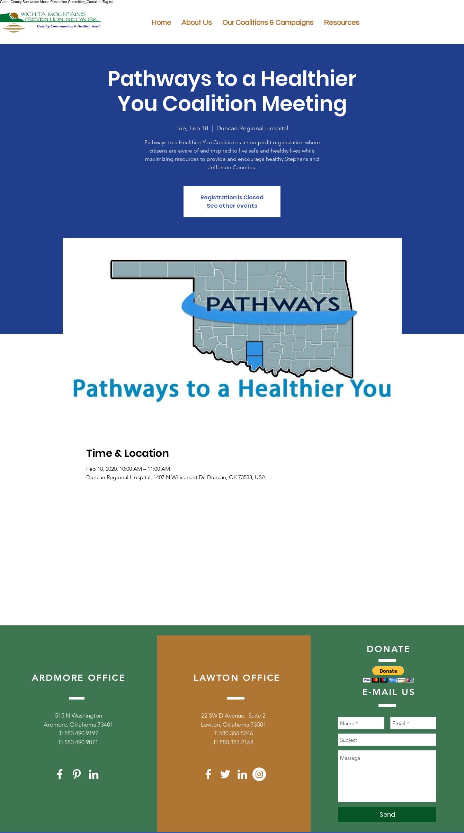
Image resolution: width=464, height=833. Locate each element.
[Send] (387, 814)
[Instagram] (259, 774)
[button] (388, 674)
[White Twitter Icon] (225, 774)
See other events (232, 206)
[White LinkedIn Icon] (93, 774)
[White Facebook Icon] (59, 774)
